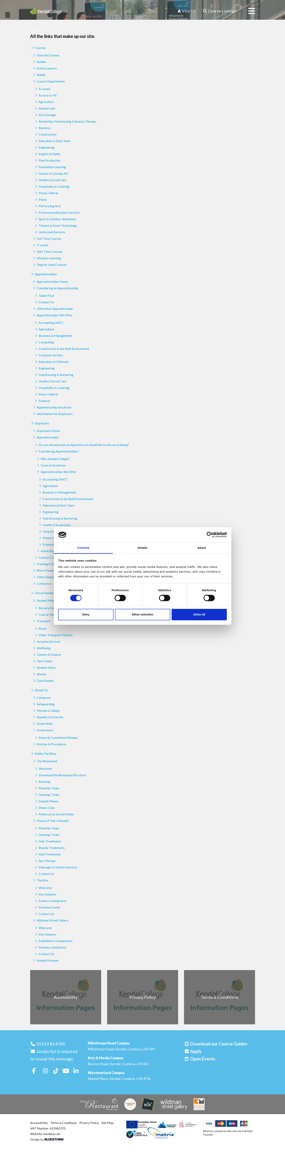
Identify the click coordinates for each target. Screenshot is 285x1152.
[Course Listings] (219, 10)
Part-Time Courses (47, 251)
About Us (39, 690)
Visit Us (187, 10)
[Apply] (193, 1051)
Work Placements (46, 570)
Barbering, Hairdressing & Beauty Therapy (65, 121)
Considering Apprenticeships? (56, 451)
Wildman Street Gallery (50, 920)
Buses (40, 628)
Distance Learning (46, 258)
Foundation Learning (50, 167)
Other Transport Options (53, 635)
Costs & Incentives (51, 465)
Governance (42, 730)
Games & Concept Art (51, 173)
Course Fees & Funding (51, 614)
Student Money (44, 600)
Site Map (107, 1123)
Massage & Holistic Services (55, 867)
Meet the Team (46, 788)
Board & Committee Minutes (56, 737)
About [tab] (201, 547)
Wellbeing (41, 648)
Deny (86, 614)
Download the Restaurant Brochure (60, 775)
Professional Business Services (57, 212)
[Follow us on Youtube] (66, 1070)
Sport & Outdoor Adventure (55, 219)
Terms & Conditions (63, 1123)
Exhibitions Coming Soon (53, 941)
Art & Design (45, 115)
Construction (45, 134)
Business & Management (53, 335)
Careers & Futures (46, 654)
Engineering (44, 147)
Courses (38, 48)
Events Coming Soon (50, 901)
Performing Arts (47, 206)
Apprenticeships (43, 274)
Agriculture (44, 102)
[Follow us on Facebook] (34, 1070)
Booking (42, 781)
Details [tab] (143, 547)
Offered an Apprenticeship (52, 308)
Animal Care (44, 108)
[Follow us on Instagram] (45, 1070)
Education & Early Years (52, 141)
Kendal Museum (45, 960)
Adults (39, 75)
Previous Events (47, 907)
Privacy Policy (89, 1123)
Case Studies (43, 680)
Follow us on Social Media (53, 814)
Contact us (41, 583)
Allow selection (142, 614)
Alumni (39, 674)
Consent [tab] (83, 547)
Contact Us (44, 302)
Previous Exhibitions (50, 947)
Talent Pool (44, 295)
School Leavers (44, 68)
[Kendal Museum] (199, 1104)
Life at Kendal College (47, 593)
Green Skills (42, 723)
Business (42, 128)
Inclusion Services (46, 641)
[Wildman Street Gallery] (174, 1104)
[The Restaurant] (99, 1104)
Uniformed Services (49, 232)
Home (34, 30)
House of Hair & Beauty (50, 820)
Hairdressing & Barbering (53, 375)
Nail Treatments (47, 854)
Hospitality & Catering (51, 186)
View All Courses (46, 55)
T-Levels (40, 245)
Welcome (43, 768)
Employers (39, 423)
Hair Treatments (47, 841)
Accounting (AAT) (48, 322)
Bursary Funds (46, 608)
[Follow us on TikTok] (55, 1070)
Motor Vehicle (46, 193)
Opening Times (46, 794)
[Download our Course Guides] (216, 1043)
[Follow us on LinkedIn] (75, 1070)
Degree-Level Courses (49, 264)
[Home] (46, 10)
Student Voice (43, 667)
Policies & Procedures (49, 744)
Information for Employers (52, 414)
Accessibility (39, 1123)
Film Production (47, 160)
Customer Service (48, 355)
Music (40, 199)
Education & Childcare (51, 361)
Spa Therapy (45, 861)
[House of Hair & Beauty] (130, 1104)
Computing (44, 342)
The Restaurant (44, 761)
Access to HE (45, 95)
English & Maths (47, 154)
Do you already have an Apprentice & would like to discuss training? (81, 445)
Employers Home (46, 431)
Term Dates (42, 661)
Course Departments (48, 81)
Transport (41, 621)
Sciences (42, 401)
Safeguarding (43, 704)
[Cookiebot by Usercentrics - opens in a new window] (209, 535)
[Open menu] (248, 11)
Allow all (199, 614)
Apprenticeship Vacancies (52, 407)
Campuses (41, 697)
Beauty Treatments (49, 847)
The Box (40, 880)
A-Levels (42, 89)
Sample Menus (46, 801)
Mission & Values (46, 710)
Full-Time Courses (46, 238)
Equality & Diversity (48, 717)
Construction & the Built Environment (61, 348)
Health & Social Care (50, 180)
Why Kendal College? (52, 459)
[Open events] (200, 1058)
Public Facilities (43, 753)
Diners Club (44, 807)
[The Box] (148, 1104)
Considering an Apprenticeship (55, 288)
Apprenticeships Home (50, 281)
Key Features (45, 894)
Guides (39, 62)
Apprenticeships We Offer (52, 315)
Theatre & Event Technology (55, 225)
